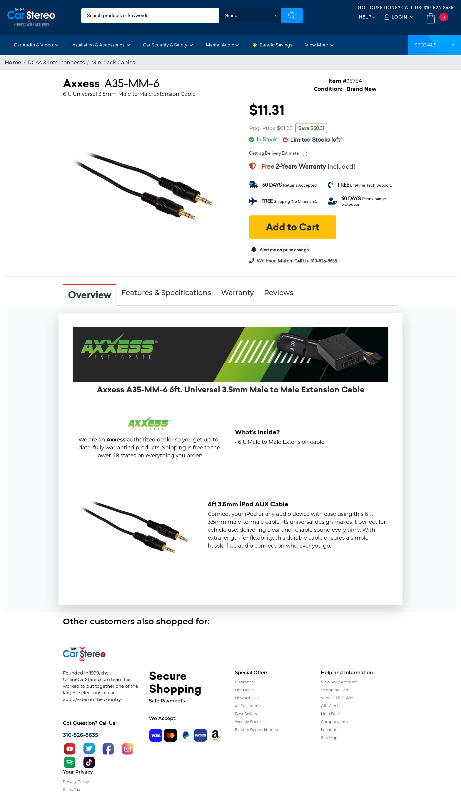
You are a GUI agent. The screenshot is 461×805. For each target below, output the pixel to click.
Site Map (329, 737)
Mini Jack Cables (113, 62)
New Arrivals (246, 697)
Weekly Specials (250, 721)
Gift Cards (330, 705)
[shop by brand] (250, 15)
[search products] (150, 15)
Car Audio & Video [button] (36, 45)
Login (399, 17)
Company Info (334, 721)
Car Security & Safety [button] (168, 45)
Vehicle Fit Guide (337, 697)
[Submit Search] (292, 15)
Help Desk (331, 713)
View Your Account (339, 682)
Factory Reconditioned (256, 729)
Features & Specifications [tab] (166, 292)
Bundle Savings (272, 45)
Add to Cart (292, 227)
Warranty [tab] (237, 292)
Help (365, 17)
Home (13, 62)
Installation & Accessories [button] (100, 45)
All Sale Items (247, 705)
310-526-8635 (439, 8)
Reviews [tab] (278, 292)
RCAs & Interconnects (56, 62)
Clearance (244, 682)
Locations (330, 729)
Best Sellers (246, 713)
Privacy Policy (76, 781)
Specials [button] (435, 45)
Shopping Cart (335, 689)
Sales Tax (71, 789)
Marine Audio (222, 45)
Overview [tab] (89, 295)
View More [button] (319, 45)
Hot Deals (244, 689)
